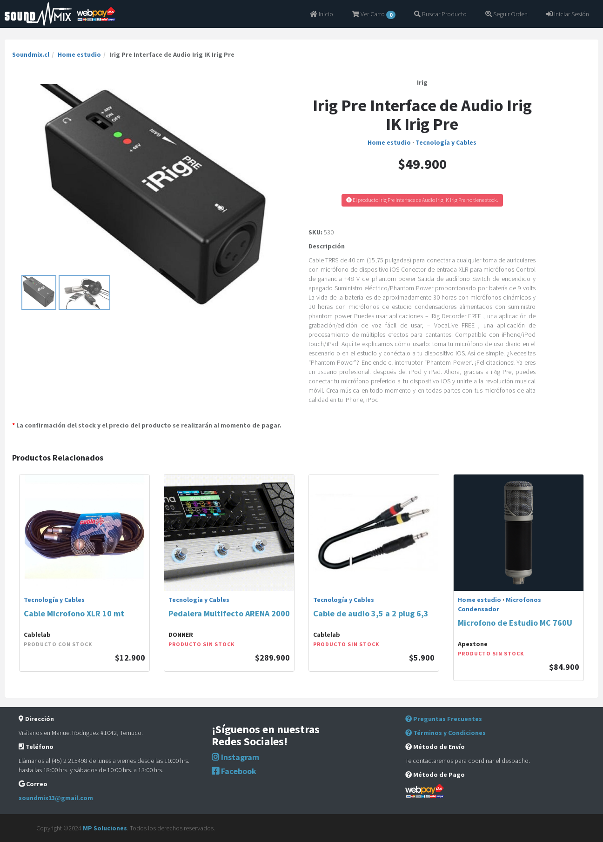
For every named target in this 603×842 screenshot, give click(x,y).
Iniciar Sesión (567, 14)
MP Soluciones (105, 828)
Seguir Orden (506, 14)
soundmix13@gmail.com (56, 798)
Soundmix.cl (30, 54)
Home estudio (79, 54)
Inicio (321, 14)
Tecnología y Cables (445, 142)
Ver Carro (373, 14)
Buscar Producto (440, 14)
